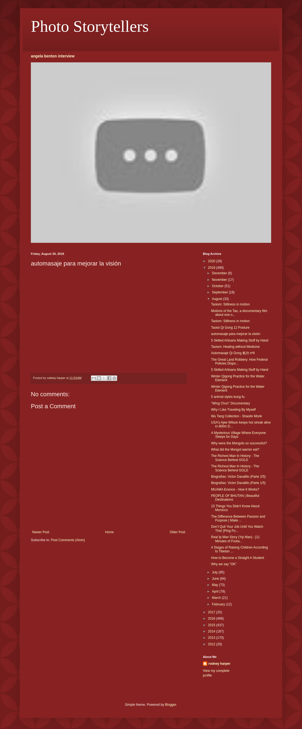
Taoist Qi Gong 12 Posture (230, 327)
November (220, 280)
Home (109, 532)
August (217, 299)
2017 (212, 612)
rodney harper (219, 664)
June (216, 579)
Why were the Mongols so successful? (239, 443)
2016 (212, 618)
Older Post (177, 532)
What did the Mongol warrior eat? (235, 449)
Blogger (170, 705)
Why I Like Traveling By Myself (233, 410)
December (220, 273)
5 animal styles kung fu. (228, 397)
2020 (212, 261)
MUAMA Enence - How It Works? (235, 489)
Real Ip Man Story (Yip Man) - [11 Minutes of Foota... (235, 539)
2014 (212, 631)
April (215, 591)
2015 (212, 625)
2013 (212, 638)
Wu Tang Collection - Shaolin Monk (236, 416)
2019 (212, 268)
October (218, 286)
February (219, 604)
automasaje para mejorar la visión (235, 334)
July (215, 572)
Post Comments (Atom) (68, 540)
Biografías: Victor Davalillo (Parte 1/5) (238, 483)
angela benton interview (53, 56)
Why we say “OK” (223, 564)
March (217, 598)
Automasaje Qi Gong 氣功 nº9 (233, 353)
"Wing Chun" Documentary (230, 403)
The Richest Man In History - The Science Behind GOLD (235, 458)
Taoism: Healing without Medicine (235, 347)
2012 (212, 644)
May (215, 585)
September (220, 292)
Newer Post (40, 532)
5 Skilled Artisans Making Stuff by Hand (239, 340)
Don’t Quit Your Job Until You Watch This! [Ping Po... (237, 528)
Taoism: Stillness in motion (230, 304)
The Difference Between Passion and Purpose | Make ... (238, 518)
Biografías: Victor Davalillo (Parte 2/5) (238, 477)
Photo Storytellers (90, 26)
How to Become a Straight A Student (237, 558)
